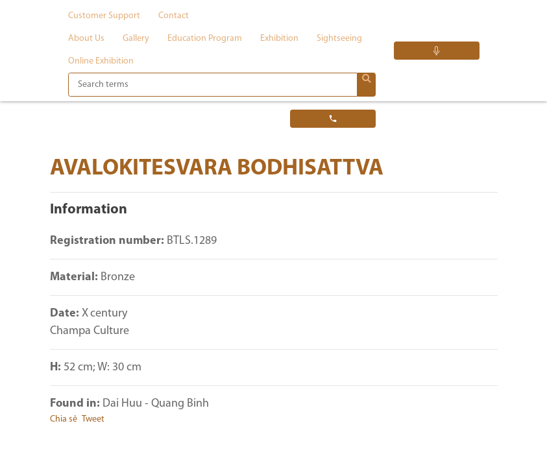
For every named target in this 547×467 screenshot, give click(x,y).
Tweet (93, 419)
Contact (173, 16)
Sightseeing (339, 38)
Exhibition (279, 38)
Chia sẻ (63, 419)
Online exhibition (101, 61)
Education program (204, 38)
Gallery (136, 38)
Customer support (104, 16)
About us (86, 38)
